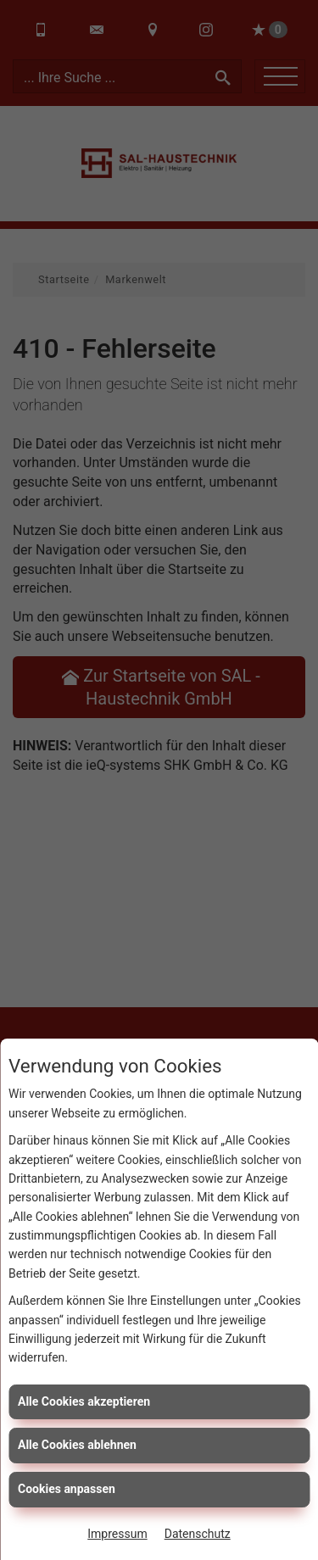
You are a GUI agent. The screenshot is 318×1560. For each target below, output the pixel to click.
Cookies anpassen (66, 1489)
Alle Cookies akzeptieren (84, 1401)
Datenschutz (198, 1533)
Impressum (117, 1533)
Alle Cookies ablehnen (77, 1444)
